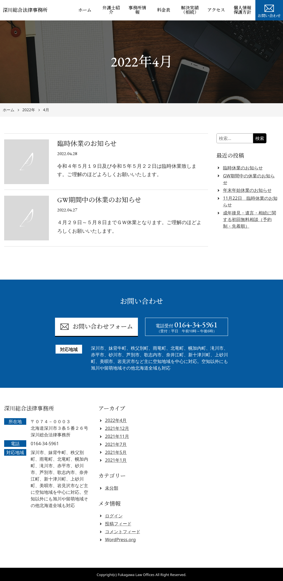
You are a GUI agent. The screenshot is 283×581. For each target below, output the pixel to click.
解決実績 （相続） (192, 10)
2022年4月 (116, 420)
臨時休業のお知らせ (243, 168)
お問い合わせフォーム (96, 326)
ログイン (114, 516)
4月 (46, 110)
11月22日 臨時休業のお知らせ (250, 201)
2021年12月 (117, 428)
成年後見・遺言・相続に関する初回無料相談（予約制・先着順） (249, 219)
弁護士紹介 (111, 10)
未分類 (111, 488)
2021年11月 (117, 436)
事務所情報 (137, 10)
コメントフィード (122, 532)
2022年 (28, 110)
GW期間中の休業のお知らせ (249, 179)
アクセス (216, 10)
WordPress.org (120, 540)
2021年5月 (116, 452)
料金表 (163, 10)
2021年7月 (116, 444)
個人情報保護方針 (242, 10)
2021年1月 (116, 460)
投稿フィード (118, 524)
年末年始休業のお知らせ (247, 190)
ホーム (84, 10)
